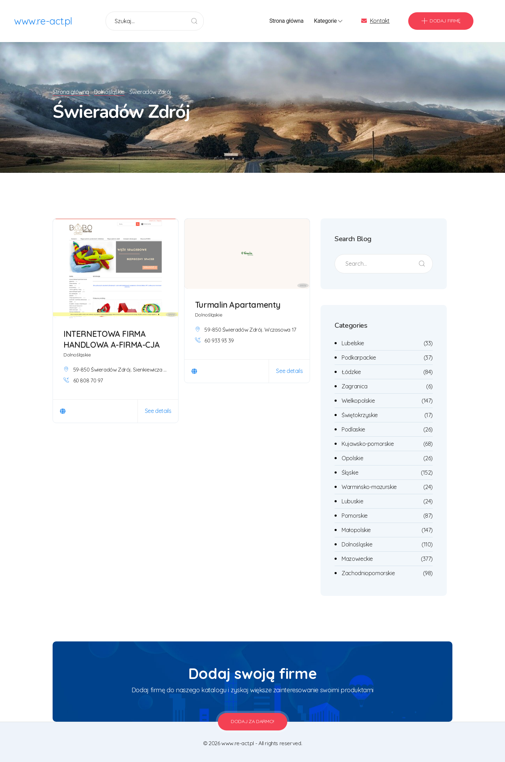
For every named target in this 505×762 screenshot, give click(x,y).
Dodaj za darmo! (252, 721)
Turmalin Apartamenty (238, 305)
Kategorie (329, 21)
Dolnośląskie (110, 91)
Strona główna (286, 21)
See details (158, 410)
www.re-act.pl (43, 21)
